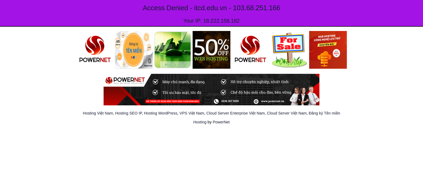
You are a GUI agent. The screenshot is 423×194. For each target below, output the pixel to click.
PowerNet (221, 122)
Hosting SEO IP (128, 113)
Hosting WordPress (161, 113)
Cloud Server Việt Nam (287, 113)
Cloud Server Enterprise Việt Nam (235, 113)
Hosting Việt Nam (98, 113)
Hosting (199, 122)
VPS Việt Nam (191, 113)
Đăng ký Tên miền (324, 113)
